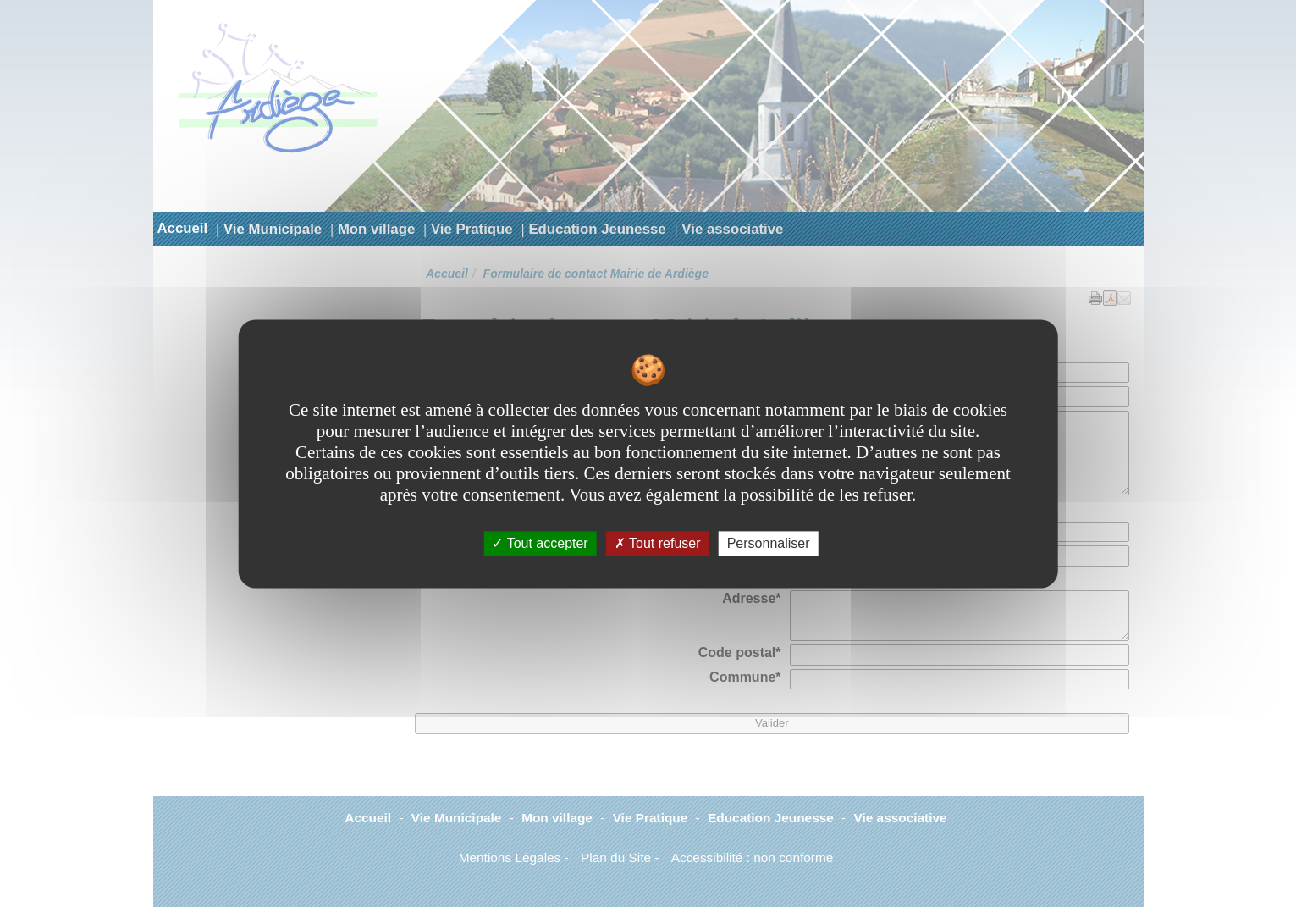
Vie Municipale (272, 229)
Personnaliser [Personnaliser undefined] (768, 543)
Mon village (376, 229)
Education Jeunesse (596, 229)
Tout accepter (539, 543)
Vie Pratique (472, 229)
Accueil (182, 228)
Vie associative (732, 229)
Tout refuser (658, 543)
